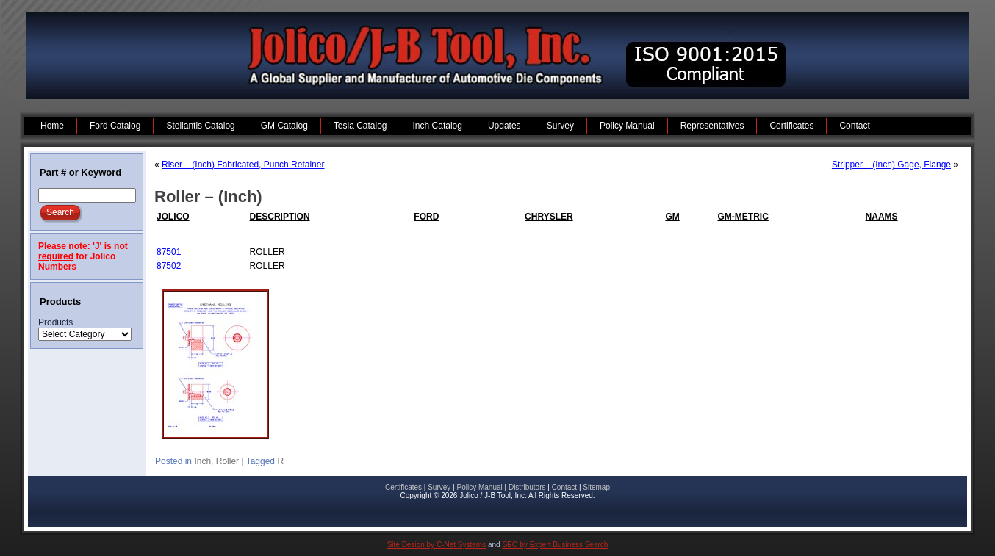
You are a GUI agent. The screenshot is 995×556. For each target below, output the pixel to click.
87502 (169, 266)
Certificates (403, 487)
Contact (564, 487)
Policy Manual (479, 487)
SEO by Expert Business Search (555, 545)
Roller (227, 461)
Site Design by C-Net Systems (436, 545)
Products (55, 322)
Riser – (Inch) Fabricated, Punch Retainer (243, 164)
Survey (439, 487)
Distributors (527, 487)
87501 (169, 252)
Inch (202, 461)
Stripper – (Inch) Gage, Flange (891, 164)
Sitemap (596, 487)
